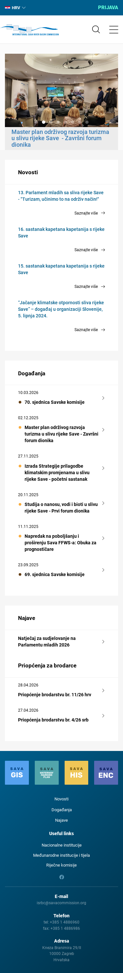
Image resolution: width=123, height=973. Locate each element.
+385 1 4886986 (65, 928)
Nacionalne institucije (62, 845)
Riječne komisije (61, 865)
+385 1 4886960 (64, 922)
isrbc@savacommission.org (61, 903)
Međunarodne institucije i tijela (61, 855)
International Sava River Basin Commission (29, 29)
